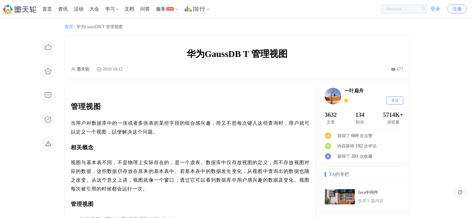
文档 (129, 9)
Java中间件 (368, 192)
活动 (78, 9)
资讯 (63, 9)
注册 (457, 9)
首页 (47, 9)
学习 (110, 9)
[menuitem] (47, 9)
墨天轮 (83, 69)
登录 (435, 9)
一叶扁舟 (354, 90)
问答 (145, 9)
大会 (94, 9)
